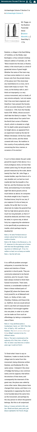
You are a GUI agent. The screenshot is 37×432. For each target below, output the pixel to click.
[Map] (28, 36)
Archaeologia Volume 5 (14, 13)
